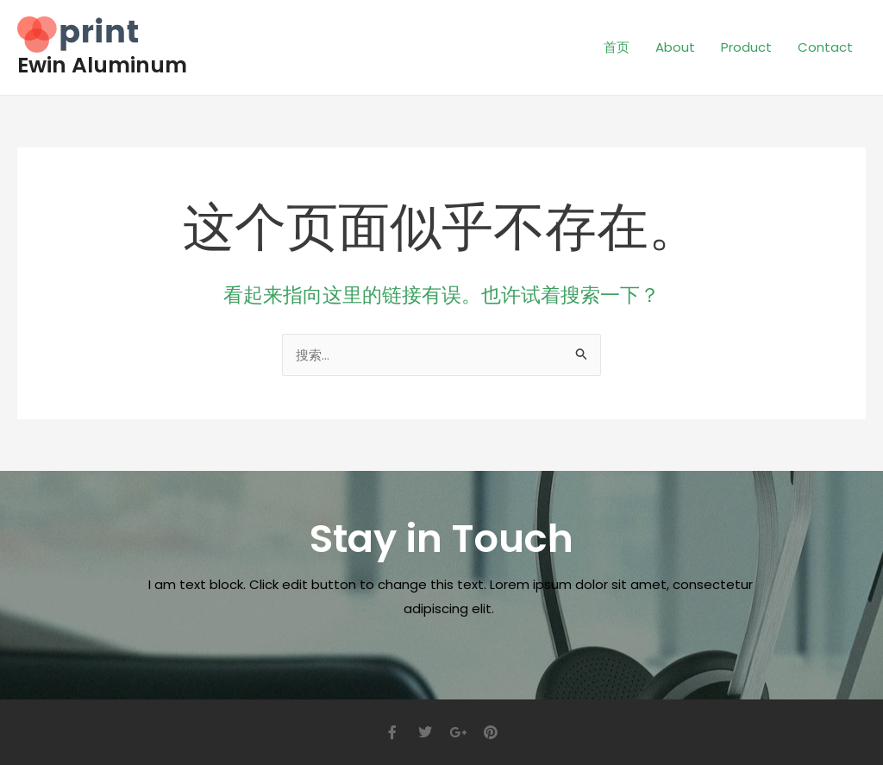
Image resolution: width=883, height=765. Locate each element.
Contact (825, 47)
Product (746, 47)
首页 (616, 47)
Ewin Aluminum (102, 65)
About (675, 47)
